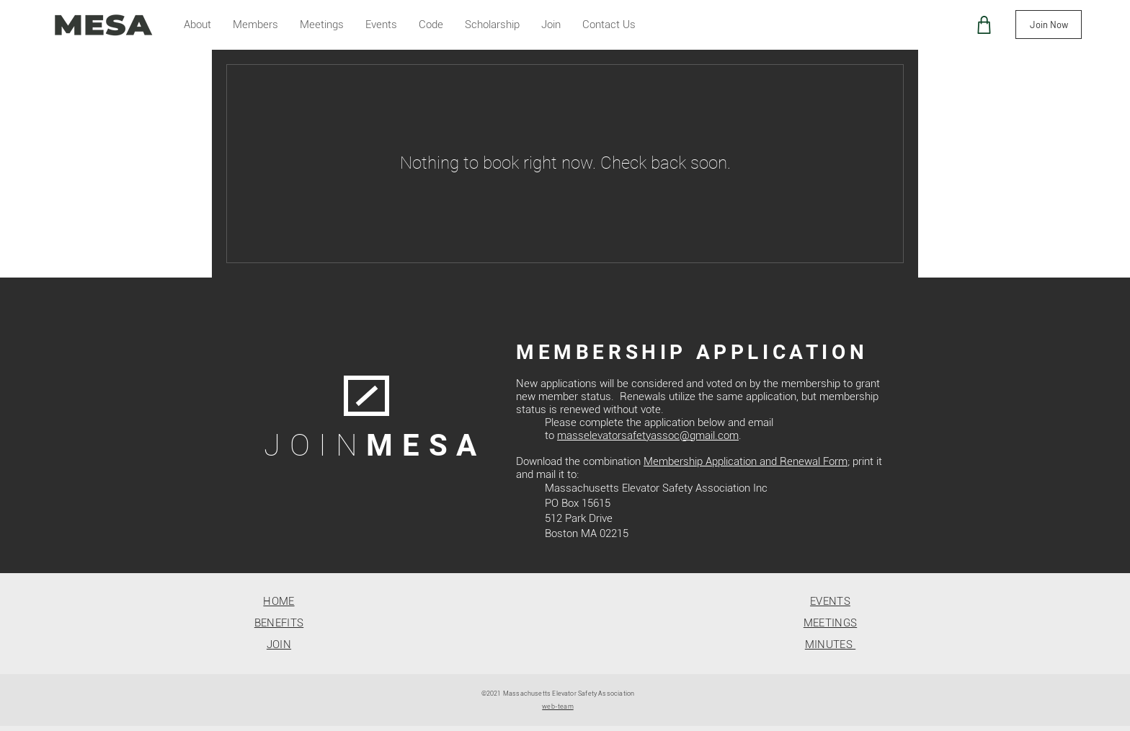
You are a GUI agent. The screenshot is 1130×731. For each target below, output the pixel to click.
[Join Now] (1048, 24)
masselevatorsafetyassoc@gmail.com (648, 435)
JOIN (279, 644)
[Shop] (984, 25)
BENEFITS (278, 622)
